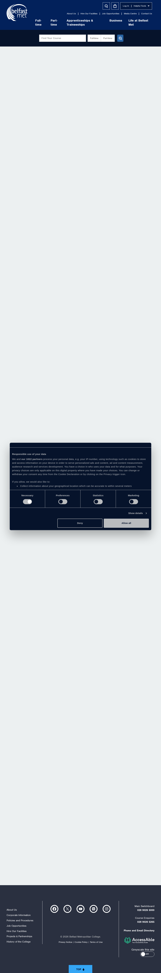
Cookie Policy (81, 942)
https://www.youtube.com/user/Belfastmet (80, 909)
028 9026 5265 (145, 922)
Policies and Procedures (20, 920)
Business (115, 20)
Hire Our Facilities (88, 13)
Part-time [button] (106, 38)
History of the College (19, 941)
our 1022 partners (31, 459)
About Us (71, 13)
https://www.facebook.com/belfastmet (54, 909)
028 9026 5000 (145, 910)
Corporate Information (19, 915)
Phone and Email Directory (139, 930)
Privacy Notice (65, 942)
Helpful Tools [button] (142, 6)
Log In (126, 6)
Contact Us (146, 13)
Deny (80, 523)
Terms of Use (96, 942)
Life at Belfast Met (138, 23)
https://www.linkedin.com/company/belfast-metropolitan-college (93, 909)
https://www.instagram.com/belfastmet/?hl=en (107, 909)
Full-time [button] (93, 38)
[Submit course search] (119, 38)
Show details (135, 513)
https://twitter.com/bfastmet (67, 909)
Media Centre (130, 13)
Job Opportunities (110, 13)
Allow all (126, 523)
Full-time (38, 23)
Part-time (54, 23)
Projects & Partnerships (19, 936)
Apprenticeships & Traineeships (80, 23)
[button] (147, 954)
